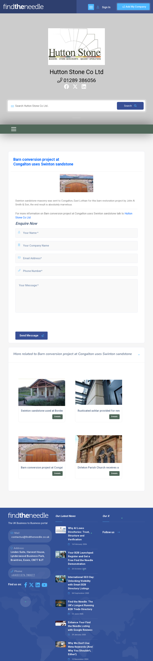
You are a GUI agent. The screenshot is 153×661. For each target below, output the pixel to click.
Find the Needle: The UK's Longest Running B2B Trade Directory (81, 605)
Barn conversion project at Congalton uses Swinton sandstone (80, 213)
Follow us (111, 532)
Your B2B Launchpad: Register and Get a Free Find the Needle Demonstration (81, 558)
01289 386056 (76, 80)
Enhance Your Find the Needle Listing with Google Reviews (80, 626)
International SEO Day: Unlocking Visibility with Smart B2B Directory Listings (81, 583)
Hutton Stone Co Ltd (77, 72)
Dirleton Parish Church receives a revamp (103, 467)
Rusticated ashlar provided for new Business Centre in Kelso (115, 410)
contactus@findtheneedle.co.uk (30, 536)
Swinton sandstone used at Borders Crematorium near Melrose (60, 410)
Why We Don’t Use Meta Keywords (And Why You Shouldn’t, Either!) (80, 649)
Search (130, 105)
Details (57, 416)
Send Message (32, 335)
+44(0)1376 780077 (23, 575)
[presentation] (40, 321)
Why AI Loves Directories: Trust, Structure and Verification (79, 534)
